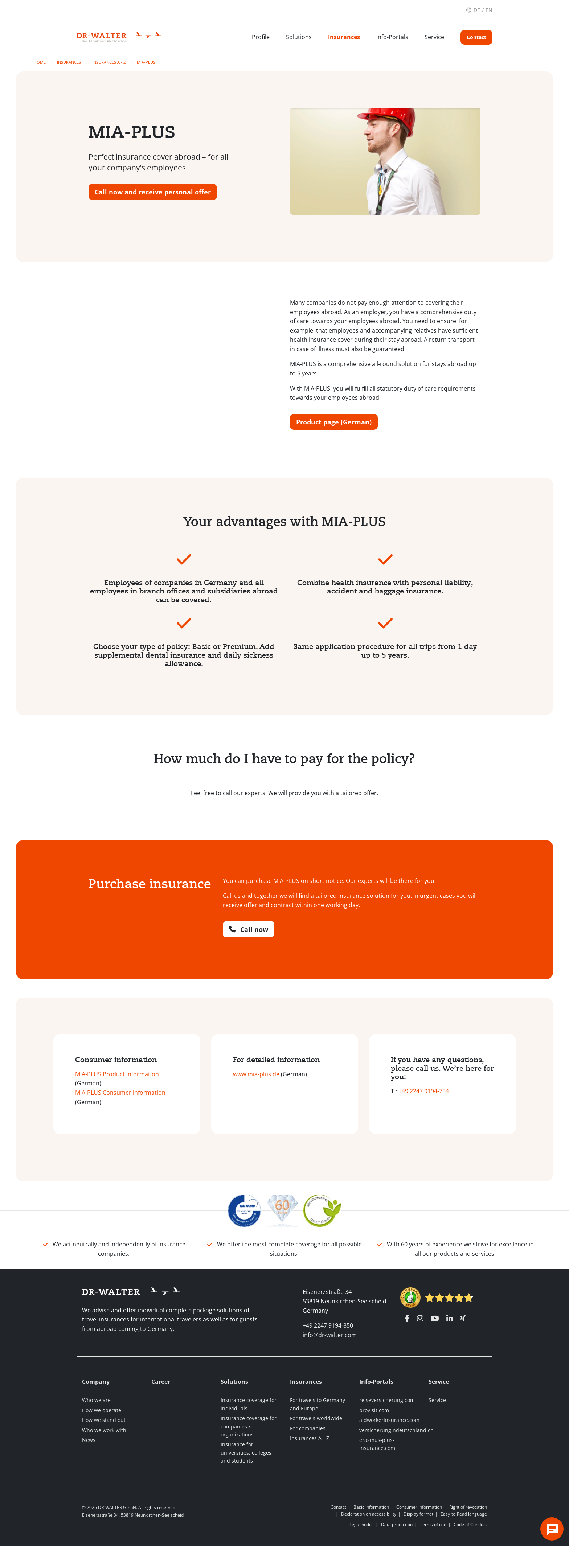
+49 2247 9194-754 (423, 1091)
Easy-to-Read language (464, 1514)
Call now (248, 929)
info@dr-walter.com (330, 1335)
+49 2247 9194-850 (328, 1325)
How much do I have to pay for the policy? (284, 758)
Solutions (299, 37)
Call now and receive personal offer (153, 192)
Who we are (96, 1400)
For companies (308, 1428)
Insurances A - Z (109, 62)
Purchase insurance (150, 884)
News (88, 1439)
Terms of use (433, 1524)
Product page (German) (334, 422)
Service (434, 37)
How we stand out (104, 1420)
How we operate (101, 1410)
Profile (261, 37)
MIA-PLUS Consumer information (120, 1093)
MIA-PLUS (146, 62)
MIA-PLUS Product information (117, 1074)
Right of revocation (468, 1507)
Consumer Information (419, 1507)
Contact (476, 37)
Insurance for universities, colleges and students (246, 1452)
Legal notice (361, 1524)
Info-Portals (392, 37)
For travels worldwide (316, 1418)
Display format (418, 1514)
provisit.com (374, 1410)
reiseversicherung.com (387, 1400)
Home (40, 62)
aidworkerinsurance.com (389, 1420)
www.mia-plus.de (256, 1074)
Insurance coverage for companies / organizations (249, 1426)
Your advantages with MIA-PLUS (284, 521)
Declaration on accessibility (368, 1514)
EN (489, 10)
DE (477, 10)
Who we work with (104, 1430)
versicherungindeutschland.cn (396, 1430)
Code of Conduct (470, 1524)
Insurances (344, 37)
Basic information (371, 1507)
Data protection (397, 1524)
